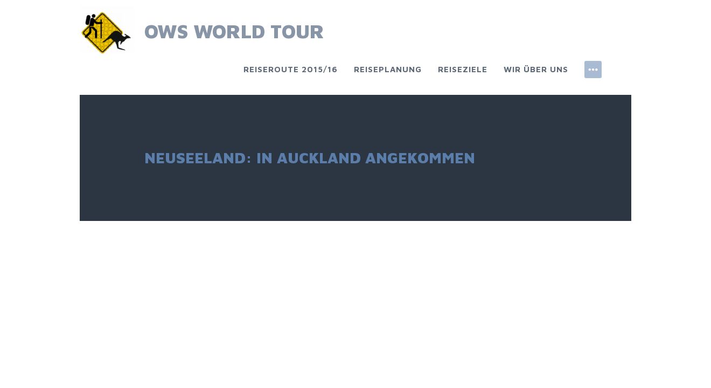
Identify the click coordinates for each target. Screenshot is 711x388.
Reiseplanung (388, 69)
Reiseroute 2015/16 (290, 69)
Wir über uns (536, 69)
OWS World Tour (234, 31)
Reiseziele (462, 69)
